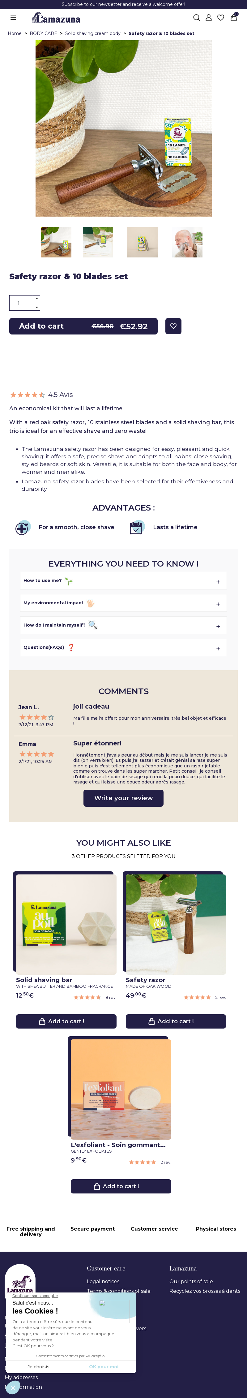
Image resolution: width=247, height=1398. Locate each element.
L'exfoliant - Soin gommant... (119, 1148)
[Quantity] (24, 303)
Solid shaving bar (64, 982)
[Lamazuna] (56, 17)
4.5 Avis (41, 394)
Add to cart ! (66, 1021)
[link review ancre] (95, 998)
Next (44, 242)
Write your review (123, 798)
